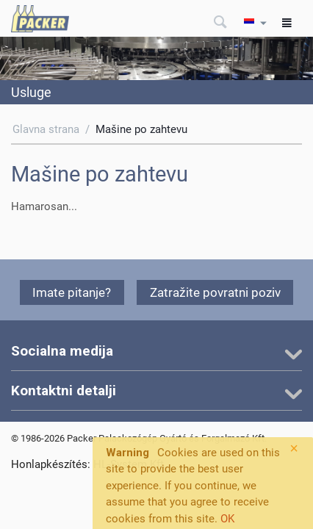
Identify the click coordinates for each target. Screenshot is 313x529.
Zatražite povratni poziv (215, 292)
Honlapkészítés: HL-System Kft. (89, 464)
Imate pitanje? (71, 292)
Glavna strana (45, 129)
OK (227, 518)
